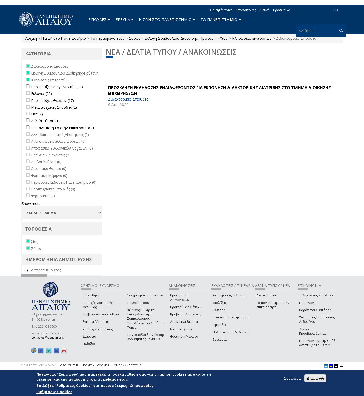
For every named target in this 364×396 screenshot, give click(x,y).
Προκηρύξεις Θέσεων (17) (52, 100)
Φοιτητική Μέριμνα (184, 336)
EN (335, 10)
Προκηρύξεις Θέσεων (185, 307)
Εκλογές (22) (41, 93)
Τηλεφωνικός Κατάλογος (316, 295)
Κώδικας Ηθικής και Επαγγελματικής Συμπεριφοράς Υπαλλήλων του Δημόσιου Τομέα (146, 319)
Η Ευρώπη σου (138, 303)
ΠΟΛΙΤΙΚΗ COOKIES (96, 365)
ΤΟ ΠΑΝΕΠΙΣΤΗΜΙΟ (220, 19)
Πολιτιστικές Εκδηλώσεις (230, 332)
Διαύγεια (89, 336)
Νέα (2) (37, 114)
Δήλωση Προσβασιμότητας (312, 331)
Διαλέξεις (220, 303)
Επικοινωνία (308, 303)
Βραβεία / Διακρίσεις (185, 314)
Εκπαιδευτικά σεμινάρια (230, 317)
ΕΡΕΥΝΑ (124, 19)
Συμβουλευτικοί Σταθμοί (101, 314)
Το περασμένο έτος (107, 38)
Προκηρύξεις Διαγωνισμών (179, 297)
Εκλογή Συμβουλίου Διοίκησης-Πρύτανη (180, 38)
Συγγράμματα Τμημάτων (145, 295)
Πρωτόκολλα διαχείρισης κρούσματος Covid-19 (145, 337)
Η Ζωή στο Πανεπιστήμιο (63, 38)
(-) (26, 270)
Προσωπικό (281, 10)
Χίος (224, 38)
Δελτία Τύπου (266, 295)
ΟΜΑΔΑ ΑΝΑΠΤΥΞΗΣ (127, 365)
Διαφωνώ (315, 378)
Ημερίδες (219, 325)
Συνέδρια (220, 339)
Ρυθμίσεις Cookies (54, 391)
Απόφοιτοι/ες (246, 10)
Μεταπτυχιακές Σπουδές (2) (54, 107)
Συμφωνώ (292, 378)
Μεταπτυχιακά (181, 329)
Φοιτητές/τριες (221, 10)
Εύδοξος (89, 344)
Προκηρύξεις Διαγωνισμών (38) (57, 86)
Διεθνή (264, 10)
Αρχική (31, 38)
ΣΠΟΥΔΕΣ (99, 19)
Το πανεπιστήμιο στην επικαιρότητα (272, 305)
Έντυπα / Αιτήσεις (96, 321)
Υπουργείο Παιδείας (98, 329)
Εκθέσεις (219, 310)
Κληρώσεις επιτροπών (252, 38)
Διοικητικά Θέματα (184, 321)
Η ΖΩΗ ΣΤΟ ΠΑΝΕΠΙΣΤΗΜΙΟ (167, 19)
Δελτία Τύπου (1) (45, 120)
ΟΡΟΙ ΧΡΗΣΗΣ (69, 365)
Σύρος (134, 38)
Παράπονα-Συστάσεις (315, 310)
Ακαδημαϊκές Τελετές (228, 295)
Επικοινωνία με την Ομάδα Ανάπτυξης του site (318, 343)
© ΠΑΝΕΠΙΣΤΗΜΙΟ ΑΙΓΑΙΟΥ (38, 365)
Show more (31, 203)
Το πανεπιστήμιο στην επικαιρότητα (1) (63, 127)
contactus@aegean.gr (48, 337)
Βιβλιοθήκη (91, 295)
